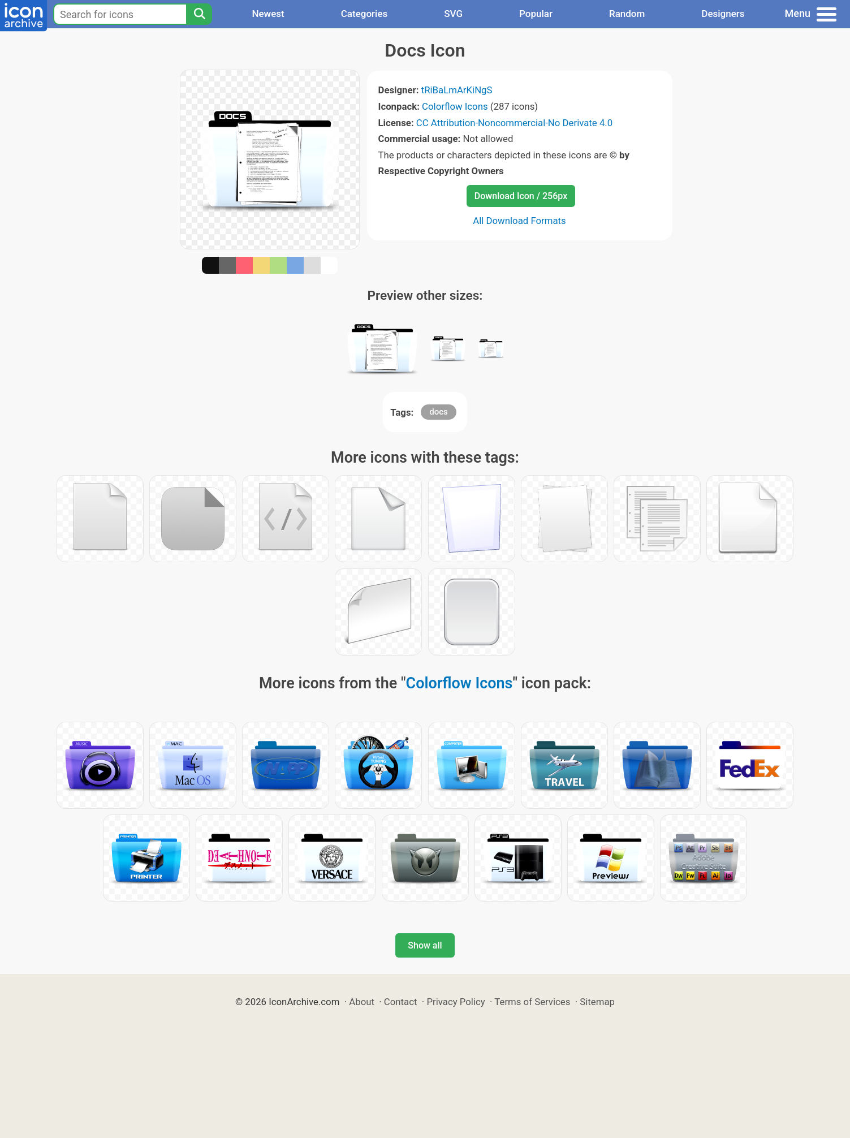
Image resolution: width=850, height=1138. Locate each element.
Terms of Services (532, 1001)
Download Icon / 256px (520, 196)
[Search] (199, 14)
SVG (453, 13)
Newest (268, 13)
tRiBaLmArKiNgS (457, 90)
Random (627, 13)
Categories (364, 13)
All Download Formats (519, 220)
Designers (722, 13)
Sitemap (597, 1001)
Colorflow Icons (455, 106)
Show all (425, 945)
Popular (536, 13)
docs (438, 412)
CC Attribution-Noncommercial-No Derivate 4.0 (514, 122)
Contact (400, 1001)
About (361, 1001)
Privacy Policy (455, 1001)
